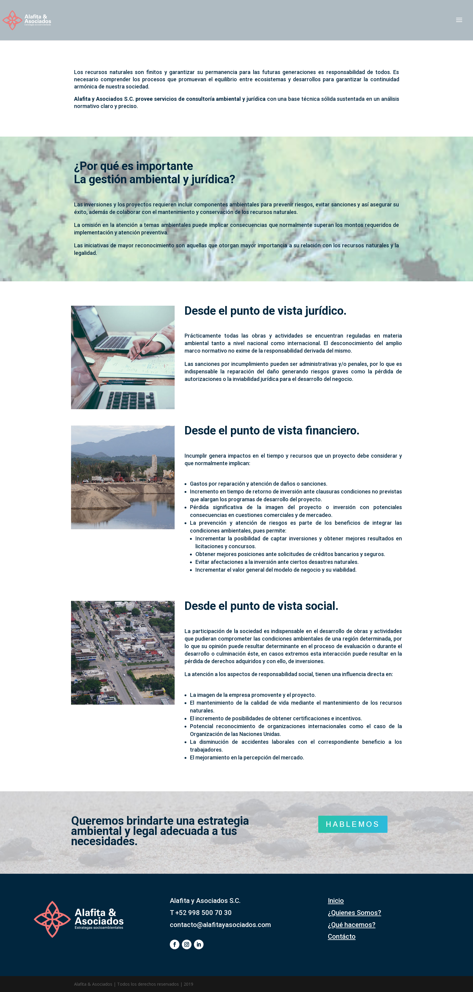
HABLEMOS (353, 824)
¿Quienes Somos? (354, 912)
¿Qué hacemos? (351, 925)
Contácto (342, 936)
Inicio (336, 900)
